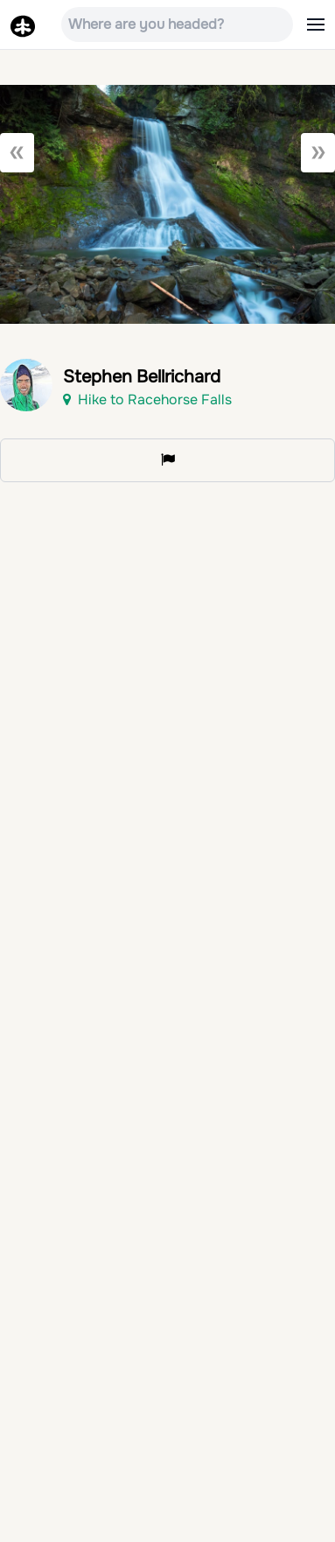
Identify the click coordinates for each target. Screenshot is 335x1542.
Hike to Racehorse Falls (147, 399)
